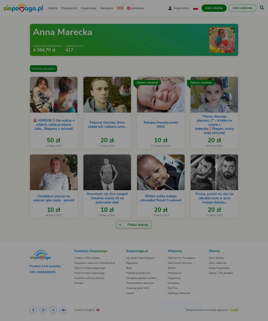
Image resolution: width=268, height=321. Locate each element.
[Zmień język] (52, 247)
